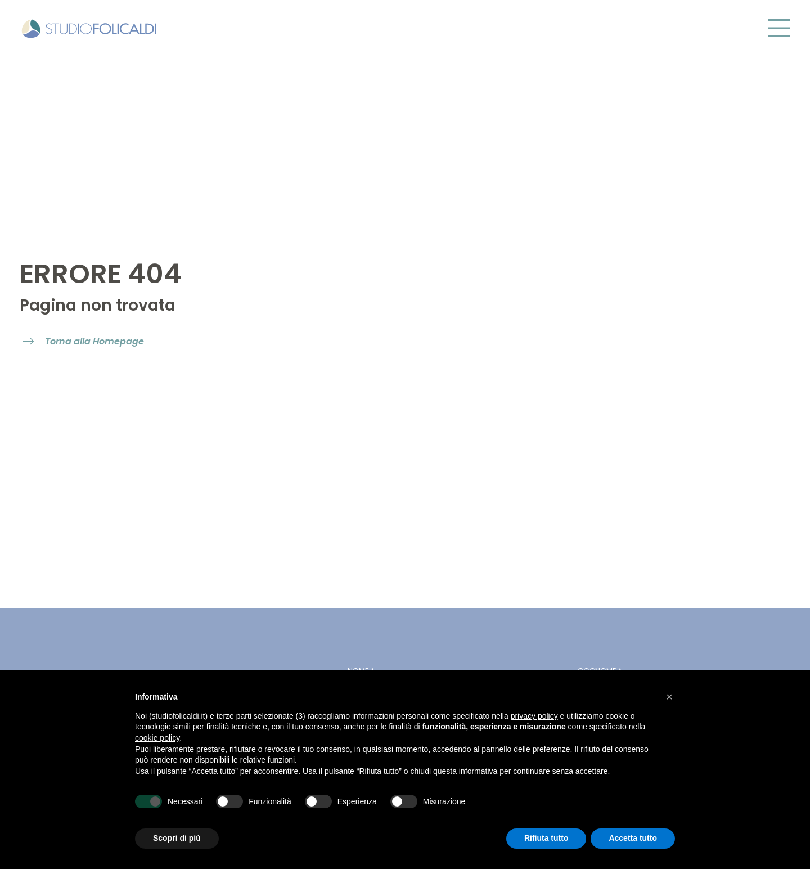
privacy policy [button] (534, 715)
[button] (669, 697)
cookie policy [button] (157, 737)
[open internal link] (83, 342)
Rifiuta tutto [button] (546, 838)
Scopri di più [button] (177, 838)
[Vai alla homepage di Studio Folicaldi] (89, 27)
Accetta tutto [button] (633, 838)
